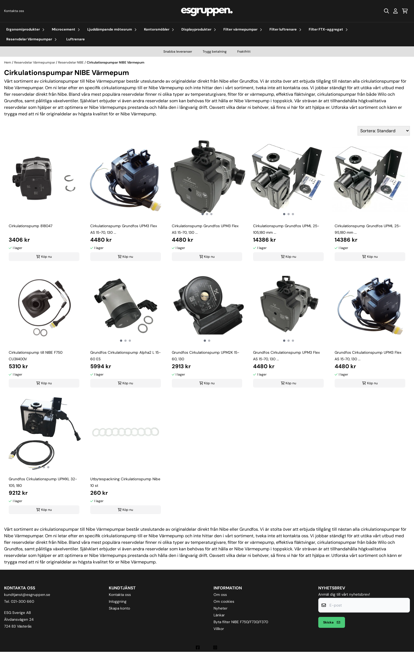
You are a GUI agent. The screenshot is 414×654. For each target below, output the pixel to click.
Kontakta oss (14, 11)
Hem (8, 62)
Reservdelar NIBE (71, 62)
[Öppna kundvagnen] (405, 11)
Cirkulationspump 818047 (30, 226)
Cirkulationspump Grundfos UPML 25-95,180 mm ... (368, 229)
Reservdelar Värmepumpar (35, 62)
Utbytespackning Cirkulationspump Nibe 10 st (125, 482)
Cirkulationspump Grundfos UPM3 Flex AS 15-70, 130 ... (123, 229)
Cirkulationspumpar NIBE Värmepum (115, 62)
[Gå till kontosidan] (395, 11)
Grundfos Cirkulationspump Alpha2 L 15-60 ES (125, 355)
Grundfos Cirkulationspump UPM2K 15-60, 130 (205, 355)
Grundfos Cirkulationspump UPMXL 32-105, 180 (43, 482)
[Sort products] (384, 131)
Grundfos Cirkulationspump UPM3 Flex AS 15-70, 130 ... (286, 355)
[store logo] (207, 11)
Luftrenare (75, 39)
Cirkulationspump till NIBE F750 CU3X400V (35, 355)
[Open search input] (386, 10)
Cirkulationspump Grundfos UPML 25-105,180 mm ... (286, 229)
